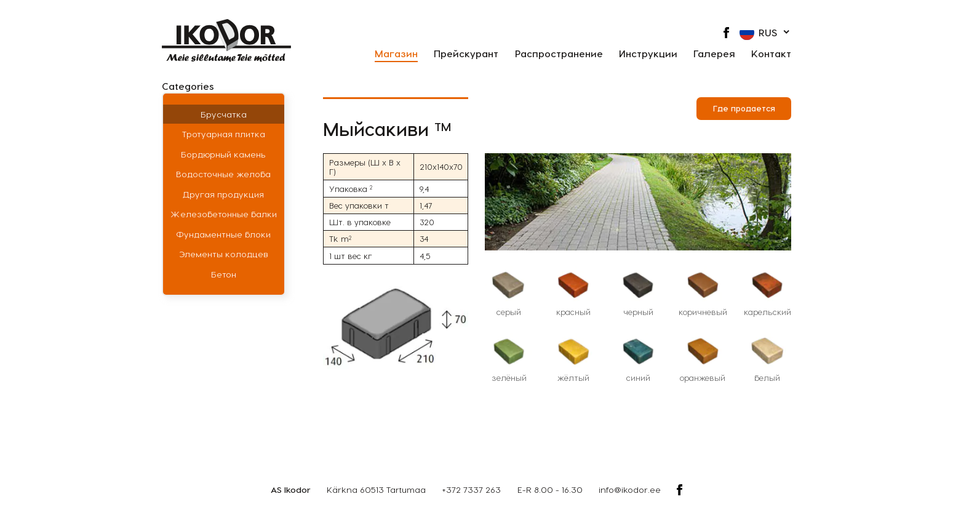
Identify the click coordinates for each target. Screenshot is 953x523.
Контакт (771, 54)
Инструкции (648, 54)
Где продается (744, 108)
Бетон (223, 274)
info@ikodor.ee (630, 489)
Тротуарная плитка (223, 134)
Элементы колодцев (223, 254)
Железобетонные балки (223, 214)
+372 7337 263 (471, 489)
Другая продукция (223, 194)
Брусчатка (224, 114)
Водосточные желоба (223, 174)
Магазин (396, 54)
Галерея (714, 54)
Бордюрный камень (223, 154)
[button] (765, 32)
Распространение (559, 54)
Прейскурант (466, 54)
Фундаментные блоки (223, 234)
